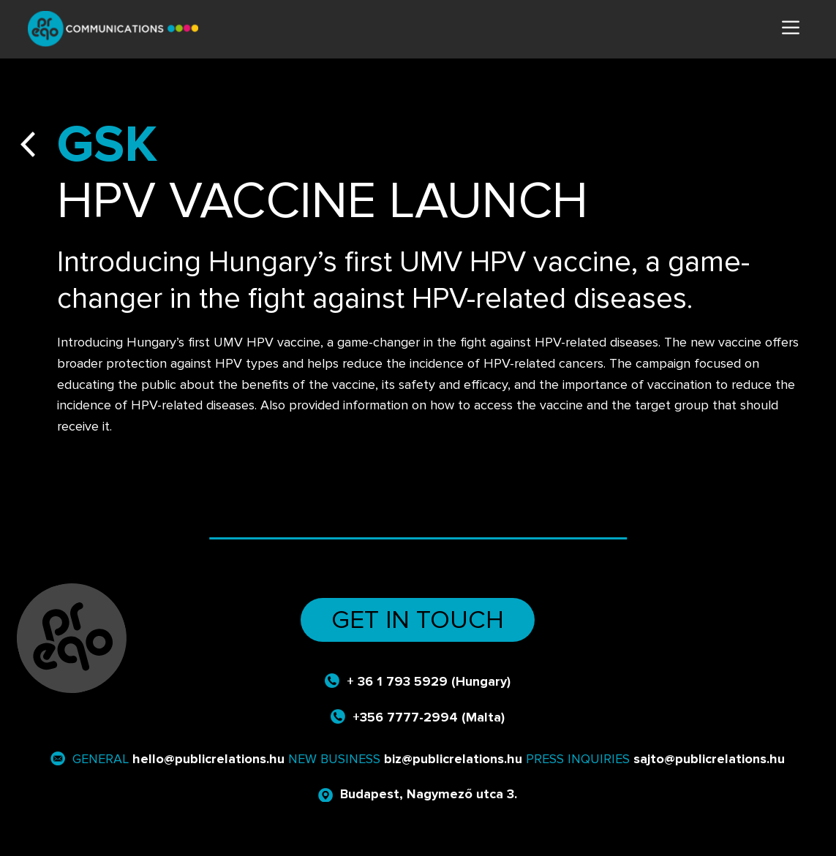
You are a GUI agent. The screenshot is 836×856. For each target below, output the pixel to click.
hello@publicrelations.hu (208, 759)
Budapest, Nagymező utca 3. (428, 794)
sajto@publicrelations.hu (709, 759)
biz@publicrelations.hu (453, 759)
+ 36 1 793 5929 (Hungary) (429, 681)
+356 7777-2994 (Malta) (429, 717)
